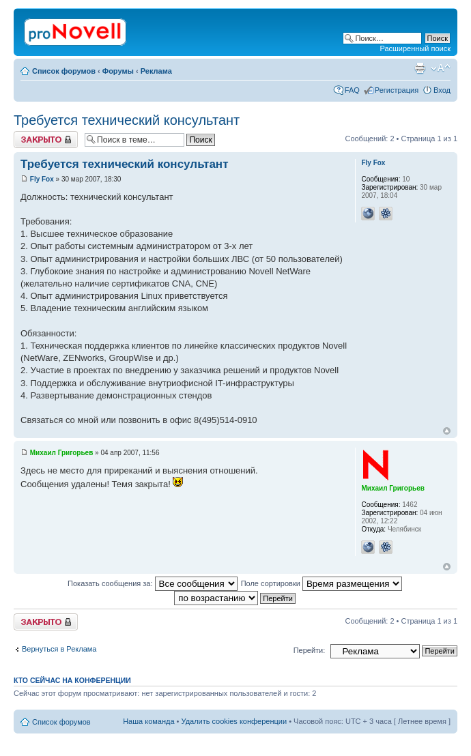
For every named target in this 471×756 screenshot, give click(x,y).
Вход (442, 90)
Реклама (156, 71)
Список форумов (64, 71)
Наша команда (148, 721)
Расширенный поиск (415, 48)
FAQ (352, 90)
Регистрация (396, 90)
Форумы (118, 71)
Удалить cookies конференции (234, 721)
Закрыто (46, 139)
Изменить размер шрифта (441, 68)
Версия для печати (419, 68)
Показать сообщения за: (153, 583)
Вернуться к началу (447, 431)
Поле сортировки (321, 583)
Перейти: (310, 650)
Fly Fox (42, 179)
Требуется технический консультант (127, 120)
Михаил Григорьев (62, 452)
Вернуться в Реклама (59, 649)
